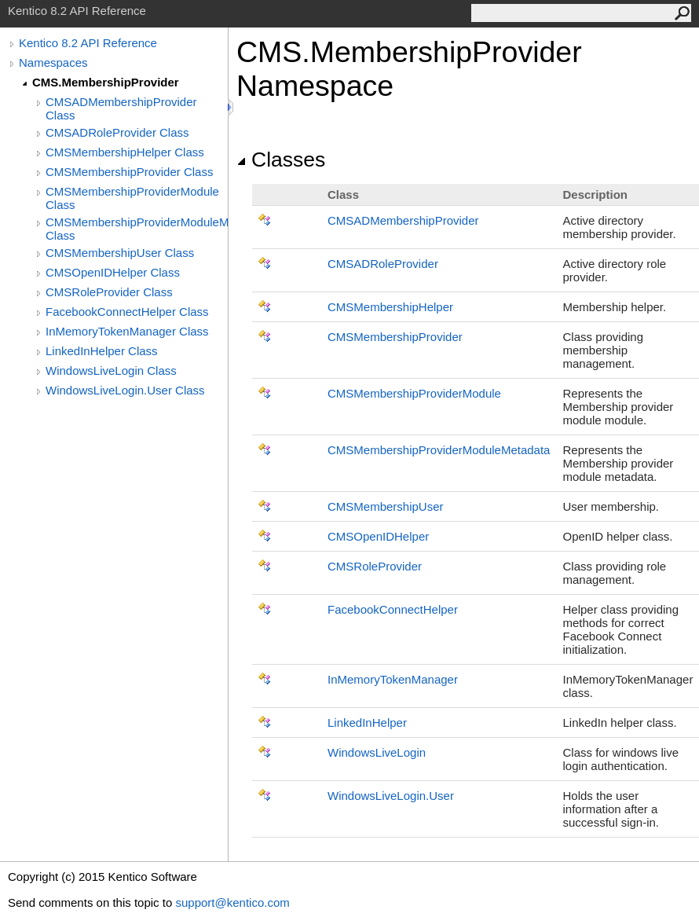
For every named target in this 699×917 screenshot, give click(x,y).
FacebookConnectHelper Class (127, 311)
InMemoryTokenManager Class (127, 331)
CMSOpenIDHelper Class (113, 272)
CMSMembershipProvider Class (129, 171)
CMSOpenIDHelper (378, 536)
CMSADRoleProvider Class (117, 132)
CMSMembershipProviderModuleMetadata (439, 450)
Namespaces (53, 62)
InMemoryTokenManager (393, 679)
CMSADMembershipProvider (403, 220)
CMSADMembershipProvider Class (121, 108)
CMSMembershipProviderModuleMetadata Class (137, 228)
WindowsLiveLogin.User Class (125, 390)
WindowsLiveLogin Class (111, 370)
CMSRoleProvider (375, 566)
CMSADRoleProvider (383, 263)
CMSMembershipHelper (390, 307)
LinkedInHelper (367, 722)
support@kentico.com (232, 902)
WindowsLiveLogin (377, 752)
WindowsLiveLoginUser (391, 795)
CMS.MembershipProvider (105, 82)
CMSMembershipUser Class (120, 252)
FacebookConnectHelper (393, 609)
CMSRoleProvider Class (109, 292)
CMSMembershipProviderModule (414, 393)
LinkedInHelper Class (102, 351)
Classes (280, 159)
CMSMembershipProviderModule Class (132, 198)
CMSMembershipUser (386, 506)
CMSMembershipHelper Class (125, 152)
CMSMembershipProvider (395, 336)
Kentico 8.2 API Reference (88, 43)
